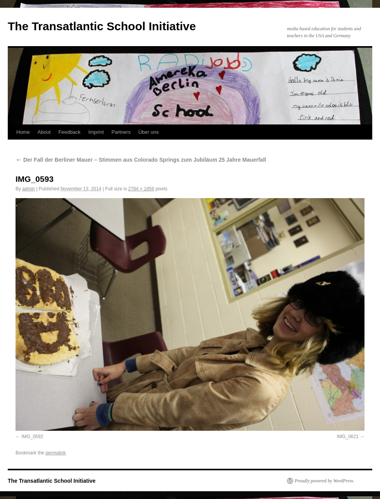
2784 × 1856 (141, 189)
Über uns (148, 132)
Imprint (96, 132)
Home (23, 132)
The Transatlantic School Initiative (102, 26)
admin (28, 189)
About (44, 132)
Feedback (70, 132)
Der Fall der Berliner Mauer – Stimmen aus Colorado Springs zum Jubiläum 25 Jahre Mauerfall (141, 160)
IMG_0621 (348, 436)
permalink (55, 453)
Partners (121, 132)
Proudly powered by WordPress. (324, 480)
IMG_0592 (32, 436)
